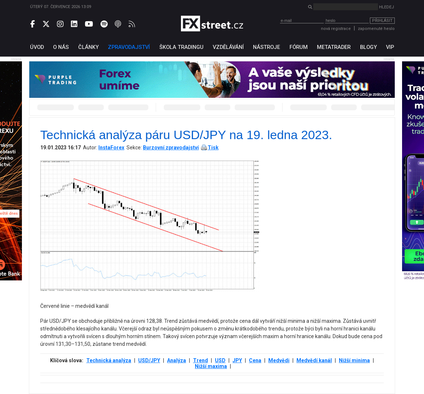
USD (220, 360)
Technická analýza (108, 360)
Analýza (176, 360)
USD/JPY (149, 360)
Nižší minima (354, 360)
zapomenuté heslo (376, 28)
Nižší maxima (211, 366)
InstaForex (111, 147)
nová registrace (336, 28)
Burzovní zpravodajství (171, 147)
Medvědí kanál (314, 360)
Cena (255, 360)
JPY (237, 360)
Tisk (213, 147)
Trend (200, 360)
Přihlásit (382, 20)
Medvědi (278, 360)
